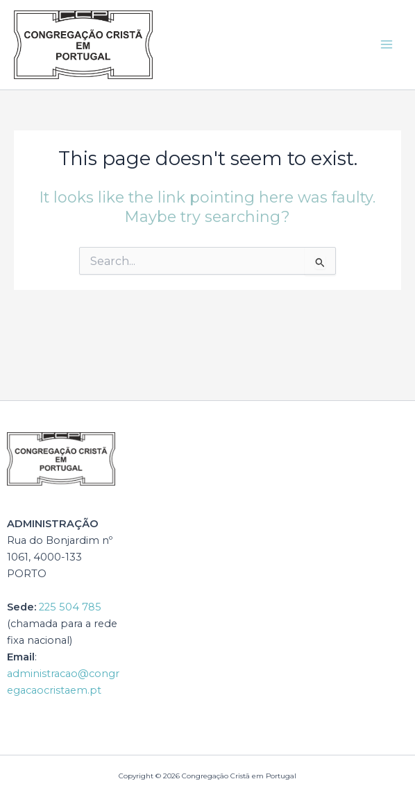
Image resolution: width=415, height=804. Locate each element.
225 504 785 (70, 607)
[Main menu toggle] (386, 44)
